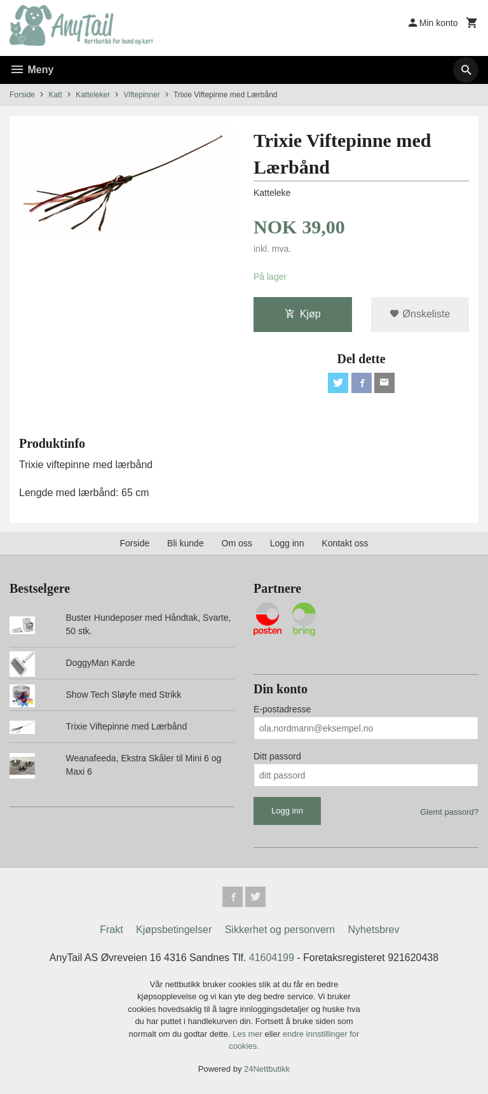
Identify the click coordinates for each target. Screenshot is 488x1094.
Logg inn (287, 543)
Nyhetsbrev (374, 929)
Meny (31, 69)
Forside (22, 94)
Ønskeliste (420, 313)
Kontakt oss (345, 543)
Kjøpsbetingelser (174, 929)
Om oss (237, 543)
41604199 (271, 957)
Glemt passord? (449, 812)
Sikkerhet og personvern (280, 929)
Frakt (111, 929)
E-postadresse (282, 709)
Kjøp (303, 313)
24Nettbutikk (267, 1069)
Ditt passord (277, 756)
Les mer (249, 1034)
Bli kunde (185, 543)
